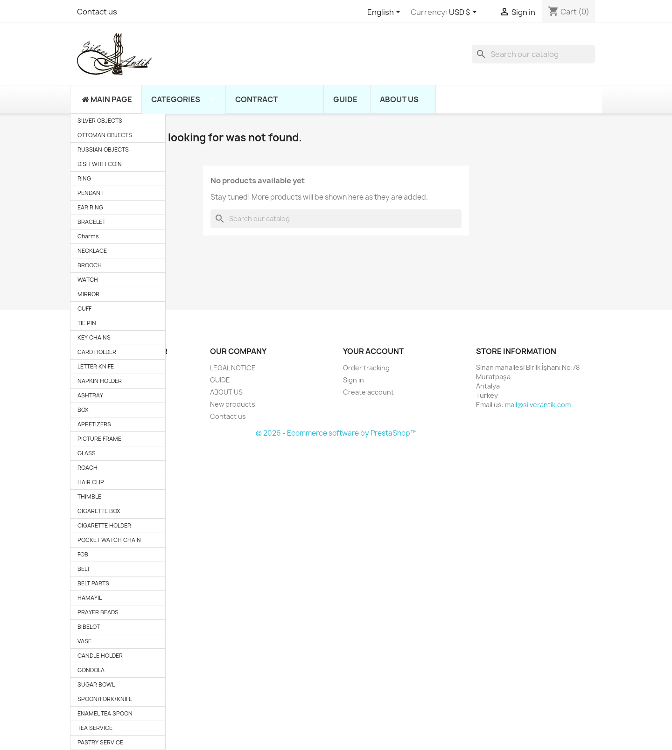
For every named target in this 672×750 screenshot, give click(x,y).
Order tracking (366, 367)
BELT (83, 569)
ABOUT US (226, 392)
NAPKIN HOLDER (99, 381)
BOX (83, 410)
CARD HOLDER (96, 352)
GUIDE (220, 379)
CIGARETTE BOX (98, 511)
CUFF (84, 308)
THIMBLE (89, 496)
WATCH (87, 280)
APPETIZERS (94, 424)
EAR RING (90, 207)
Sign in (353, 379)
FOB (82, 554)
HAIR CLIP (90, 482)
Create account (368, 392)
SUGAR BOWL (96, 684)
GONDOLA (91, 670)
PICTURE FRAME (99, 439)
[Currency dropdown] (464, 12)
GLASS (86, 453)
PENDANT (90, 193)
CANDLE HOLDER (100, 656)
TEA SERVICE (94, 728)
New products (232, 404)
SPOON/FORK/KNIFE (104, 699)
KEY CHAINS (94, 337)
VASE (84, 641)
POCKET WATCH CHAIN (109, 540)
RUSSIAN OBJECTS (103, 149)
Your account (373, 351)
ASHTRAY (90, 395)
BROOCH (89, 265)
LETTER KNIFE (95, 366)
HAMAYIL (89, 598)
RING (84, 178)
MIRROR (88, 294)
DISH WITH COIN (99, 164)
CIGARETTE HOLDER (104, 525)
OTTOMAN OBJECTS (104, 135)
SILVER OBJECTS (99, 121)
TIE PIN (86, 323)
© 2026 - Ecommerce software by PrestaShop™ (336, 433)
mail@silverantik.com (538, 404)
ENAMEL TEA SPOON (105, 713)
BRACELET (91, 222)
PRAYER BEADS (98, 612)
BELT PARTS (93, 583)
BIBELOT (88, 627)
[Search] (533, 54)
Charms (88, 236)
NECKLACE (92, 251)
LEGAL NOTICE (233, 367)
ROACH (87, 468)
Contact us (97, 12)
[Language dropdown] (385, 12)
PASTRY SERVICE (100, 742)
